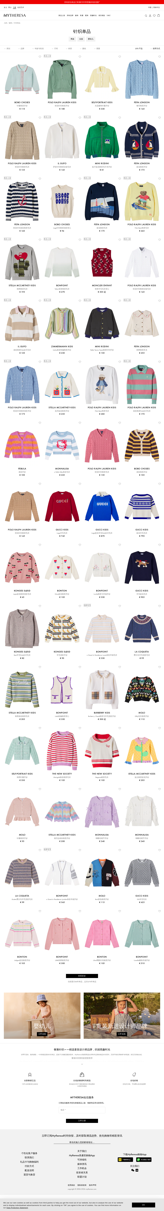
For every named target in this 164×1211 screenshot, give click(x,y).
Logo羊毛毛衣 (62, 533)
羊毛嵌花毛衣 (141, 594)
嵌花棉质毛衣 (102, 228)
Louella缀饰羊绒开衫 (142, 960)
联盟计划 (82, 1192)
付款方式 (29, 1182)
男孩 (72, 39)
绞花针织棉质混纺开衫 (22, 411)
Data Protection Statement (17, 1208)
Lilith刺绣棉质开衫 (62, 960)
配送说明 (29, 1186)
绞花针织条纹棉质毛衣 (22, 228)
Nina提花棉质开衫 (62, 594)
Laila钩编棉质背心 (62, 716)
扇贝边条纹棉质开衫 (62, 838)
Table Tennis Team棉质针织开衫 (102, 350)
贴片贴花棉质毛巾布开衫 (102, 167)
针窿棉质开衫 (22, 106)
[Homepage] (15, 15)
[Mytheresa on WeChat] (132, 1186)
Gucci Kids (75, 1066)
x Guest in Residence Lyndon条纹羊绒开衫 (62, 899)
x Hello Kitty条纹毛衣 (62, 472)
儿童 (14, 7)
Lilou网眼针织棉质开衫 (102, 960)
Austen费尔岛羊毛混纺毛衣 (22, 899)
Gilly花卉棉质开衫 (142, 716)
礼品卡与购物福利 (29, 1177)
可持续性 (82, 1175)
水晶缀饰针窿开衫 (102, 106)
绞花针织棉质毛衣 (22, 167)
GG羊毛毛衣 (142, 899)
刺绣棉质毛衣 (22, 289)
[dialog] (82, 1204)
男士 (10, 7)
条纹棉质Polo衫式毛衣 (22, 350)
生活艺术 (20, 7)
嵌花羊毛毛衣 (141, 533)
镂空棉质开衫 (141, 106)
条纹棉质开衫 (141, 472)
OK (143, 1205)
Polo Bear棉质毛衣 (142, 228)
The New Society (83, 1075)
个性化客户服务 (29, 1169)
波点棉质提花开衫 (142, 777)
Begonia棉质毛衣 (101, 777)
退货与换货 (29, 1190)
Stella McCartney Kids (48, 1071)
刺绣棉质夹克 (141, 350)
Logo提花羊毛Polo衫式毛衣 (101, 533)
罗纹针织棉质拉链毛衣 (62, 167)
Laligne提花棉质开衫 (22, 960)
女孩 (81, 39)
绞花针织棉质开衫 (62, 106)
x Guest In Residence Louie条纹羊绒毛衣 (102, 655)
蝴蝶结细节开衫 (102, 838)
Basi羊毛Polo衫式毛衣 (22, 655)
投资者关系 (82, 1188)
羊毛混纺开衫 (62, 655)
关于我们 (82, 1167)
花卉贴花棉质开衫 (62, 411)
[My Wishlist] (154, 15)
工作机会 (82, 1184)
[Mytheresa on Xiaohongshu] (137, 1188)
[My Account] (150, 15)
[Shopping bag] (158, 15)
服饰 (10, 23)
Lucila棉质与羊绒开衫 (102, 594)
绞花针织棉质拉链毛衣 (142, 289)
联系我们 (29, 1173)
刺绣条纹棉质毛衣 (22, 716)
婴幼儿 (90, 39)
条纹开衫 (22, 472)
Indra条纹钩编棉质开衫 (62, 350)
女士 (5, 7)
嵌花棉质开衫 (141, 167)
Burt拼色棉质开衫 (102, 899)
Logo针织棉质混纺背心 (62, 228)
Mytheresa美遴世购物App (82, 1171)
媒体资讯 (82, 1179)
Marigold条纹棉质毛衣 (62, 777)
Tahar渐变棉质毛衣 (62, 289)
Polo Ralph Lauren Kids (44, 1066)
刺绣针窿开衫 (22, 777)
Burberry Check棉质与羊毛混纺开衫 (102, 716)
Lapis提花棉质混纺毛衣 (22, 594)
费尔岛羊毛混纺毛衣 (142, 655)
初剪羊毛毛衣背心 (102, 289)
